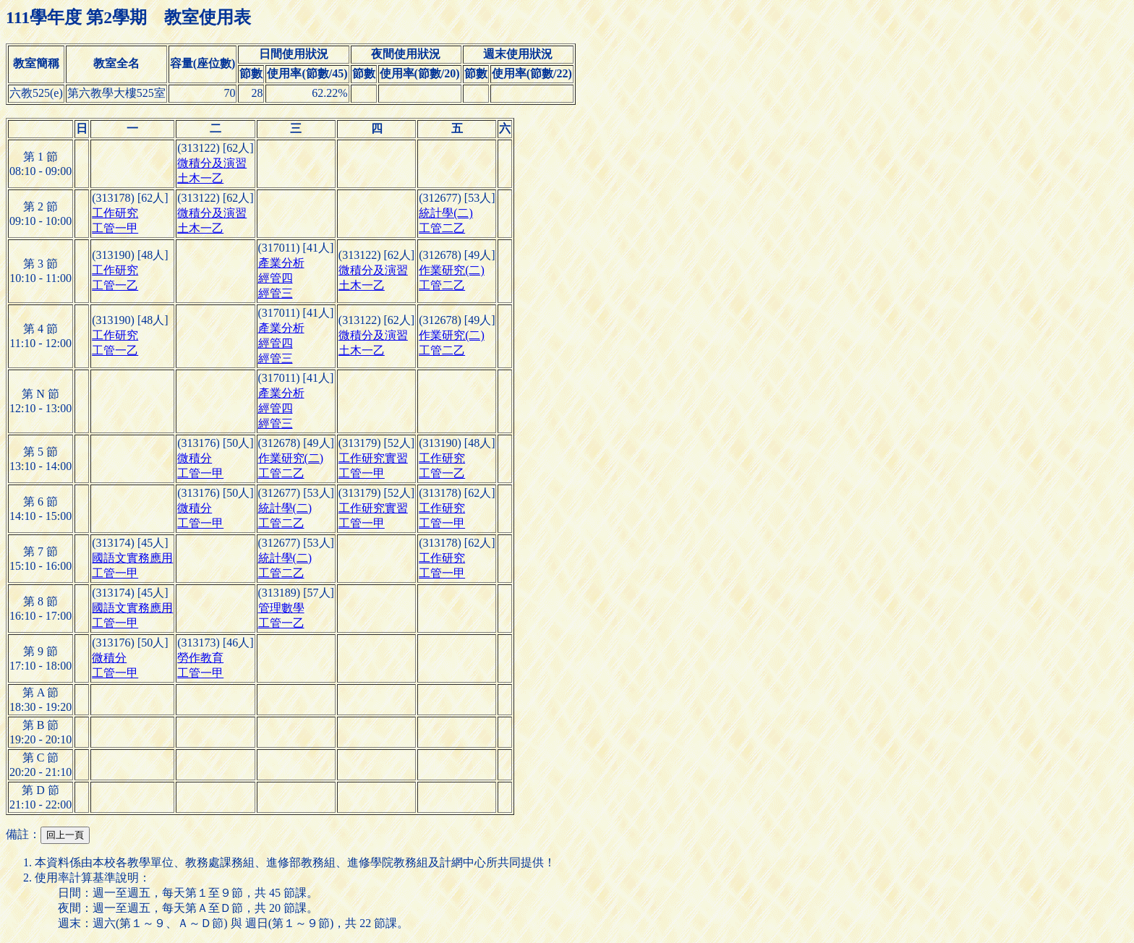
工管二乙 (442, 228)
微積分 (194, 458)
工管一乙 (115, 285)
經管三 (275, 293)
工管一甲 (115, 228)
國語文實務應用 (132, 558)
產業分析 (281, 263)
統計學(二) (446, 213)
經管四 (275, 278)
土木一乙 (200, 178)
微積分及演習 (212, 163)
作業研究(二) (452, 270)
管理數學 (281, 608)
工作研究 (115, 213)
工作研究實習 (373, 458)
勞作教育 (200, 658)
